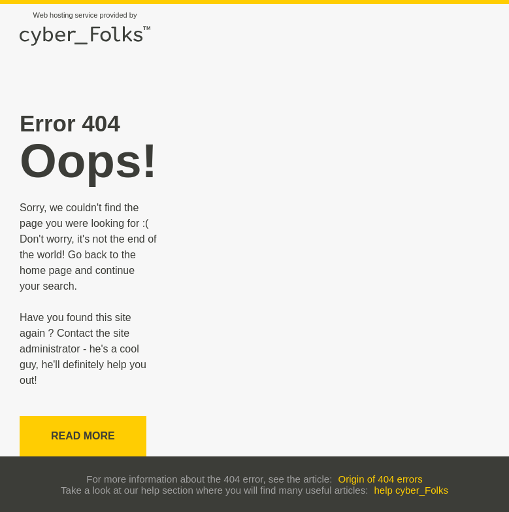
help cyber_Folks (411, 490)
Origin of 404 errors (380, 479)
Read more (83, 435)
